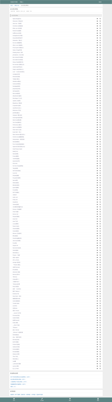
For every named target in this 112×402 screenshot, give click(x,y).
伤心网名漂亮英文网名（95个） (18, 379)
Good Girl (13, 219)
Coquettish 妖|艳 (15, 105)
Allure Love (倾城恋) (16, 45)
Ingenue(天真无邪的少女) (17, 146)
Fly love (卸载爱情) (16, 42)
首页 (11, 5)
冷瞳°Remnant (15, 267)
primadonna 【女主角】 (17, 54)
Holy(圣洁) (14, 202)
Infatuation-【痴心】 (16, 40)
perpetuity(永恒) (15, 88)
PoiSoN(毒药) (14, 349)
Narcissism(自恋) (15, 248)
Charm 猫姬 (14, 211)
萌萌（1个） (13, 386)
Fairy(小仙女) (14, 226)
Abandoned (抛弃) (15, 96)
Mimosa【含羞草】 (16, 233)
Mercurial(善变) (15, 93)
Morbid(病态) (14, 334)
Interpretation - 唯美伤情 (17, 139)
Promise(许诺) (15, 315)
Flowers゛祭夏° (15, 255)
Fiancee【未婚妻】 (16, 209)
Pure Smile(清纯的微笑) (17, 144)
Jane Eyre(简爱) (15, 240)
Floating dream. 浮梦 (16, 52)
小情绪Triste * (14, 281)
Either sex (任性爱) (16, 28)
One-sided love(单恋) (16, 59)
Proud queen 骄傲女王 (17, 47)
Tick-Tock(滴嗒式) (15, 122)
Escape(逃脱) (14, 351)
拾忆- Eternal (14, 330)
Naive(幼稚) (14, 153)
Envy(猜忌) (14, 269)
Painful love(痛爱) (15, 30)
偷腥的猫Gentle (15, 298)
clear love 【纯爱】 (16, 23)
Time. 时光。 (14, 356)
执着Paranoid (14, 320)
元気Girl (13, 194)
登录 (100, 2)
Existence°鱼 (14, 293)
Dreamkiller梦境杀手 (16, 38)
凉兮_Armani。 (15, 260)
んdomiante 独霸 (15, 363)
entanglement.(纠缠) (16, 35)
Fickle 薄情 (14, 322)
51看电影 (28, 394)
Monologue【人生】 (16, 98)
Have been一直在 (15, 296)
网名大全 (17, 5)
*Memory (13, 276)
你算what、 (14, 308)
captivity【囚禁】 (15, 100)
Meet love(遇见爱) (15, 120)
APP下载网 (17, 394)
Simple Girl (14, 245)
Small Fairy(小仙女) (16, 149)
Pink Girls (13, 163)
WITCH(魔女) (14, 192)
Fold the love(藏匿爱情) (17, 137)
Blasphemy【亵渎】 (16, 103)
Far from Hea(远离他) (16, 165)
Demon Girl (14, 214)
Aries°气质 (14, 221)
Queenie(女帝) (15, 161)
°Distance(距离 (15, 284)
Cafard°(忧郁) (14, 317)
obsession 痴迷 (15, 272)
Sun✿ (13, 361)
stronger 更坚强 (15, 262)
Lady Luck (14, 197)
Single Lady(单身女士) (16, 69)
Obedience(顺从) (15, 81)
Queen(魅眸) (14, 187)
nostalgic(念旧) (15, 74)
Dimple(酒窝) (14, 175)
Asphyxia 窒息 (15, 346)
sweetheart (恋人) (15, 108)
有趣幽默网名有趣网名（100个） (18, 384)
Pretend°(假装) (15, 344)
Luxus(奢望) (14, 223)
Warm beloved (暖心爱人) (17, 134)
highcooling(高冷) (15, 18)
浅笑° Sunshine (15, 289)
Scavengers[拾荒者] (16, 117)
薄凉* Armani (14, 310)
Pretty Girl (14, 199)
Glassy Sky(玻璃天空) (16, 62)
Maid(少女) (14, 151)
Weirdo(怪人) (14, 252)
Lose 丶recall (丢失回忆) (17, 71)
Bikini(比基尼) (14, 185)
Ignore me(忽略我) (16, 127)
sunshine (13, 305)
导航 (22, 2)
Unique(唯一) (14, 279)
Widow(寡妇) (14, 182)
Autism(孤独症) (15, 301)
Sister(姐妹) (14, 250)
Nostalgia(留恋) (15, 86)
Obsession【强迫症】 (16, 21)
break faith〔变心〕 (16, 132)
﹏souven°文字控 (15, 313)
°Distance (13, 327)
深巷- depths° (14, 257)
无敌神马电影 (39, 394)
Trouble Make (14, 303)
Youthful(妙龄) (14, 158)
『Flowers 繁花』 (15, 264)
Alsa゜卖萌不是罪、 (16, 337)
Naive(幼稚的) (14, 141)
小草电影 (33, 394)
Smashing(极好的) (16, 238)
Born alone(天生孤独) (16, 57)
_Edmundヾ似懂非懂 (16, 332)
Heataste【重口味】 (16, 115)
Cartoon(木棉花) (15, 83)
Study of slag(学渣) (16, 50)
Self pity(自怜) (14, 91)
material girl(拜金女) (16, 67)
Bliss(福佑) (14, 235)
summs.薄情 (14, 366)
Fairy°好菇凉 (14, 286)
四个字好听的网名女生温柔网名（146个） (20, 377)
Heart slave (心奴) (15, 129)
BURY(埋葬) (14, 342)
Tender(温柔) (14, 204)
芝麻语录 (23, 394)
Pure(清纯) (14, 190)
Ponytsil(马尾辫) (15, 178)
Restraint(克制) (15, 76)
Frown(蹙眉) (14, 156)
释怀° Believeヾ (15, 291)
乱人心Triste (14, 368)
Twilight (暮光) (15, 79)
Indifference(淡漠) (15, 33)
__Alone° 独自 (15, 325)
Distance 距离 (14, 354)
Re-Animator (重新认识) (17, 64)
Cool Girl (13, 173)
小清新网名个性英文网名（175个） (19, 381)
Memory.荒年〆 (15, 274)
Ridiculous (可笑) (15, 110)
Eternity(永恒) (14, 339)
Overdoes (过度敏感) (16, 26)
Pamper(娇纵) (14, 216)
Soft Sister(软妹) (15, 170)
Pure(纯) (13, 243)
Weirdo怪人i (14, 359)
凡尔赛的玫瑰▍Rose (16, 206)
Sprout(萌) (14, 180)
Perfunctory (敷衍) (15, 124)
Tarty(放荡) (14, 168)
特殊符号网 (14, 2)
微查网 (12, 394)
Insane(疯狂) (14, 231)
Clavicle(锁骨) (14, 228)
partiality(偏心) (15, 112)
